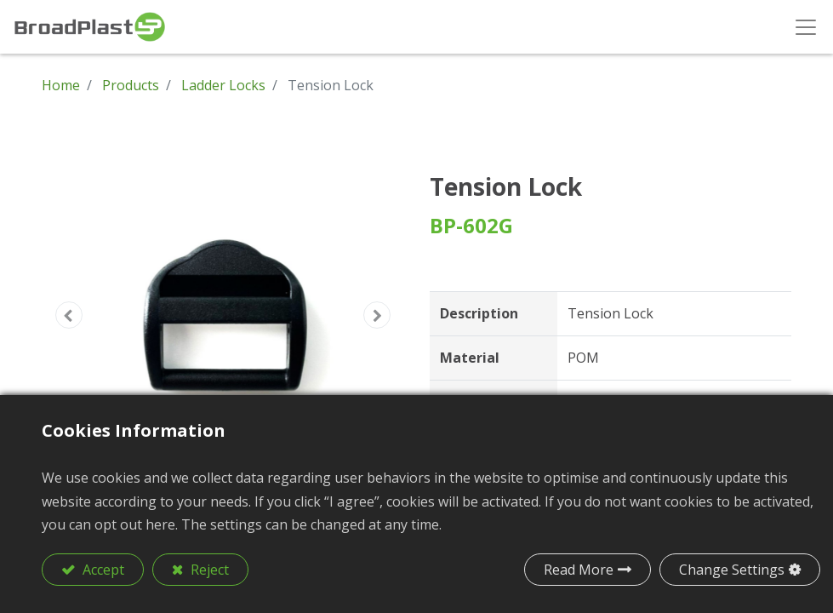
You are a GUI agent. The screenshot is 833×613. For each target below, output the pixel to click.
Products (130, 85)
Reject (208, 569)
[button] (69, 315)
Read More (578, 569)
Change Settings (732, 569)
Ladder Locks (223, 85)
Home (61, 85)
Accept (101, 569)
